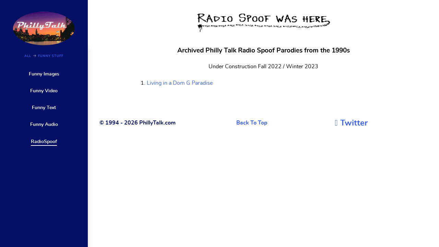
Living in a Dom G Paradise (180, 83)
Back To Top (252, 123)
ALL (27, 56)
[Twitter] (351, 123)
